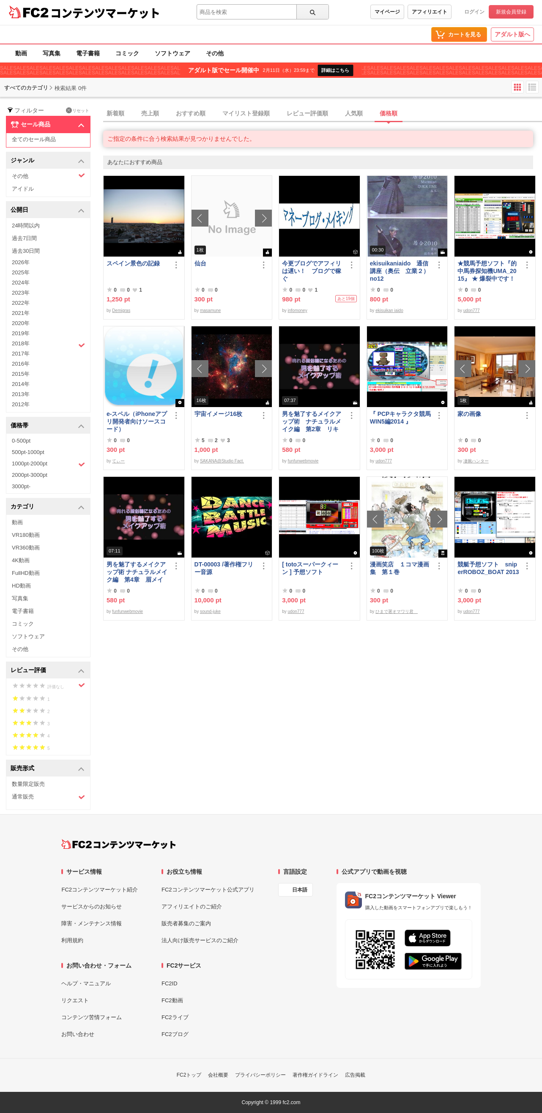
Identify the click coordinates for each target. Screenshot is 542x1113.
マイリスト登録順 (246, 113)
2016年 (21, 364)
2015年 (21, 374)
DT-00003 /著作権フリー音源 (223, 568)
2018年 (48, 344)
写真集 (51, 53)
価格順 (388, 113)
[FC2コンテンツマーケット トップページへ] (118, 844)
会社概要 (218, 1075)
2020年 (21, 323)
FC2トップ (189, 1075)
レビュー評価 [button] (48, 671)
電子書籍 (88, 53)
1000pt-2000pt (48, 464)
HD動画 (21, 585)
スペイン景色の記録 (133, 263)
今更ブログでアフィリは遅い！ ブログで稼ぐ (311, 271)
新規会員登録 (511, 12)
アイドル (23, 189)
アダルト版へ (512, 34)
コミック (127, 53)
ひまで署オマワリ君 (396, 611)
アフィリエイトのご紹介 (192, 906)
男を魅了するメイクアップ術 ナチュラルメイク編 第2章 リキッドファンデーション (311, 421)
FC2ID (170, 983)
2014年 (21, 384)
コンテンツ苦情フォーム (91, 1017)
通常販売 (48, 797)
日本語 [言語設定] (299, 890)
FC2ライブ (175, 1017)
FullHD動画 (26, 573)
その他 (215, 53)
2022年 (21, 303)
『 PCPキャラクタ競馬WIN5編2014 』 (400, 417)
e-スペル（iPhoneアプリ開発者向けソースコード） (137, 421)
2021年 (21, 313)
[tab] (322, 113)
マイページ (387, 12)
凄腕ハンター (476, 461)
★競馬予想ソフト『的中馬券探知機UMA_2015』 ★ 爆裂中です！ (487, 271)
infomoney (297, 310)
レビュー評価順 (307, 113)
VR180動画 (26, 535)
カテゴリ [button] (48, 507)
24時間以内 (26, 225)
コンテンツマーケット (105, 13)
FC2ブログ (175, 1034)
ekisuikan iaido (389, 310)
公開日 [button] (48, 210)
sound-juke (210, 611)
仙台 (200, 263)
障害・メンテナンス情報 (91, 923)
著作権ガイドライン (315, 1075)
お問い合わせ (77, 1034)
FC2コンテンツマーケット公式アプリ (208, 889)
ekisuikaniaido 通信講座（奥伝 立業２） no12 (399, 271)
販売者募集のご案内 (186, 923)
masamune (210, 310)
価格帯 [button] (48, 426)
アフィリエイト (429, 12)
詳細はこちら (335, 70)
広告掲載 (355, 1075)
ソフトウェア (172, 53)
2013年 (21, 394)
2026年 (21, 262)
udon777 (471, 310)
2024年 (21, 282)
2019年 (21, 333)
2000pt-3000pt (29, 475)
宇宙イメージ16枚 (218, 413)
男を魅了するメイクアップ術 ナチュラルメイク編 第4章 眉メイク (137, 572)
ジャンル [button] (48, 161)
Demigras (121, 310)
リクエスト (75, 1000)
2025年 (21, 272)
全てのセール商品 (34, 139)
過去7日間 (24, 238)
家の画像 (469, 413)
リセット (77, 110)
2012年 (21, 404)
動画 (21, 53)
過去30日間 (26, 251)
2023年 (21, 293)
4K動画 (21, 560)
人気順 (354, 113)
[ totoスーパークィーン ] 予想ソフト (310, 568)
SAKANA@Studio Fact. (222, 461)
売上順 (150, 113)
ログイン (474, 12)
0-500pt (21, 441)
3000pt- (21, 486)
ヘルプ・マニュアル (86, 983)
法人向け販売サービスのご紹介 (200, 940)
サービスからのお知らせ (91, 906)
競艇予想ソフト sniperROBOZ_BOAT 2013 (488, 568)
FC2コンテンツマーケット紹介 (99, 889)
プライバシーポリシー (260, 1075)
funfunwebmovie (303, 461)
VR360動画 (26, 547)
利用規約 (72, 940)
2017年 (21, 353)
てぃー (118, 461)
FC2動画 (172, 1000)
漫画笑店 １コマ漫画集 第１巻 (399, 568)
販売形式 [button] (48, 769)
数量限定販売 (28, 784)
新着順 (115, 113)
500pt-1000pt (28, 452)
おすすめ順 (190, 113)
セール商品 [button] (48, 124)
